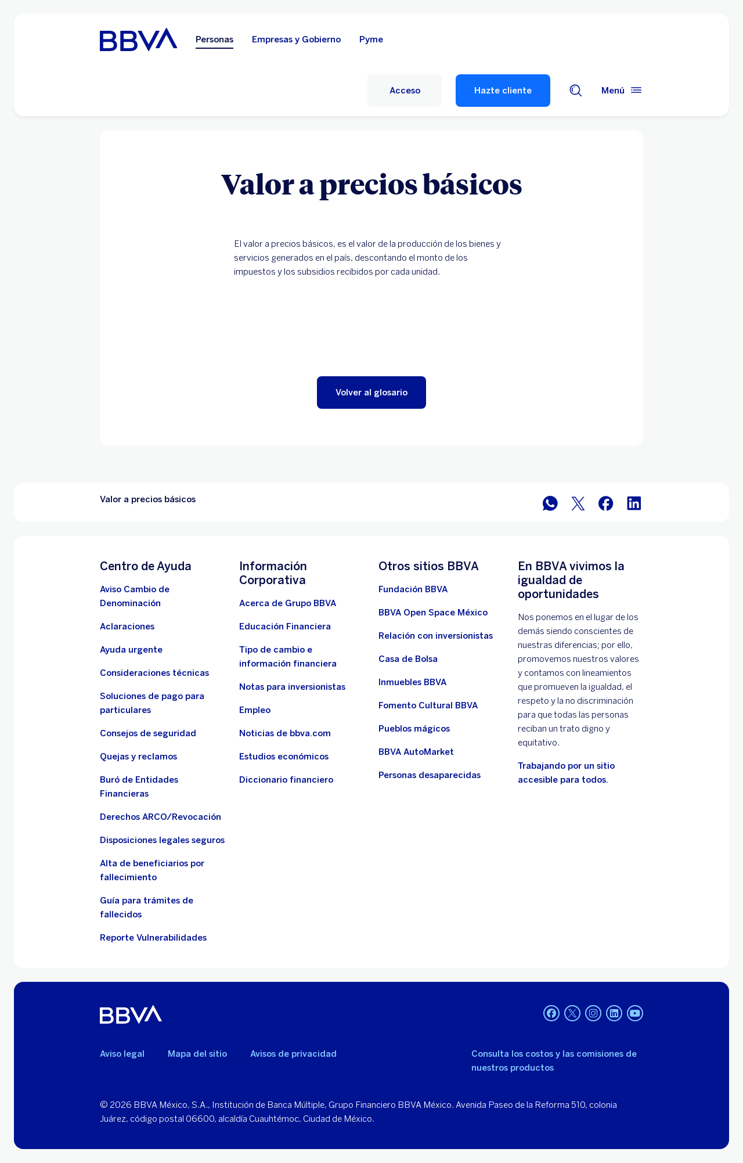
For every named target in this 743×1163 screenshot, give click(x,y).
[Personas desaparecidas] (429, 775)
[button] (371, 392)
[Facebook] (551, 1014)
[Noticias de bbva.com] (285, 733)
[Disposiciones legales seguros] (162, 840)
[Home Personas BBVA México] (138, 39)
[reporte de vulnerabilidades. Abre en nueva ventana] (153, 938)
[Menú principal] (622, 91)
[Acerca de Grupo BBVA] (287, 603)
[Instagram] (593, 1014)
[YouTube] (635, 1014)
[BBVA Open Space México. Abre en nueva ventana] (433, 613)
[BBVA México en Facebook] (606, 502)
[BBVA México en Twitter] (578, 502)
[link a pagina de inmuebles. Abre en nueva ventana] (412, 682)
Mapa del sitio (197, 1054)
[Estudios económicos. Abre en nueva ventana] (284, 757)
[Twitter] (572, 1014)
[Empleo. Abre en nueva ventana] (254, 710)
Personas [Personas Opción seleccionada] (214, 39)
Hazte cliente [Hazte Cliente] (503, 90)
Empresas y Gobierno (296, 39)
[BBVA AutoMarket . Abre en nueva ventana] (416, 752)
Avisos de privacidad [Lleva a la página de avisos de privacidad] (293, 1054)
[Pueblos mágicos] (414, 729)
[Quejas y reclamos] (138, 757)
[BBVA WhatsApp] (550, 502)
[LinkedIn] (614, 1014)
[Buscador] (575, 90)
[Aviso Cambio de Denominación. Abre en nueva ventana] (162, 596)
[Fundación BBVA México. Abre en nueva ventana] (413, 589)
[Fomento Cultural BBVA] (428, 705)
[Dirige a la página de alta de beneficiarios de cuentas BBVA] (162, 870)
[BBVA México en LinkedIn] (634, 502)
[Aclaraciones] (127, 626)
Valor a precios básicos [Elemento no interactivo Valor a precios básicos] (148, 499)
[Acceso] (404, 90)
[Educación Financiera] (285, 626)
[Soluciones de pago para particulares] (162, 703)
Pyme (371, 39)
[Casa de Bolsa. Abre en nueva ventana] (408, 659)
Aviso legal (122, 1054)
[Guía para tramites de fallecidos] (162, 907)
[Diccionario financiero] (286, 780)
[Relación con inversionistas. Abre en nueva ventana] (435, 636)
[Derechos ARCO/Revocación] (160, 817)
